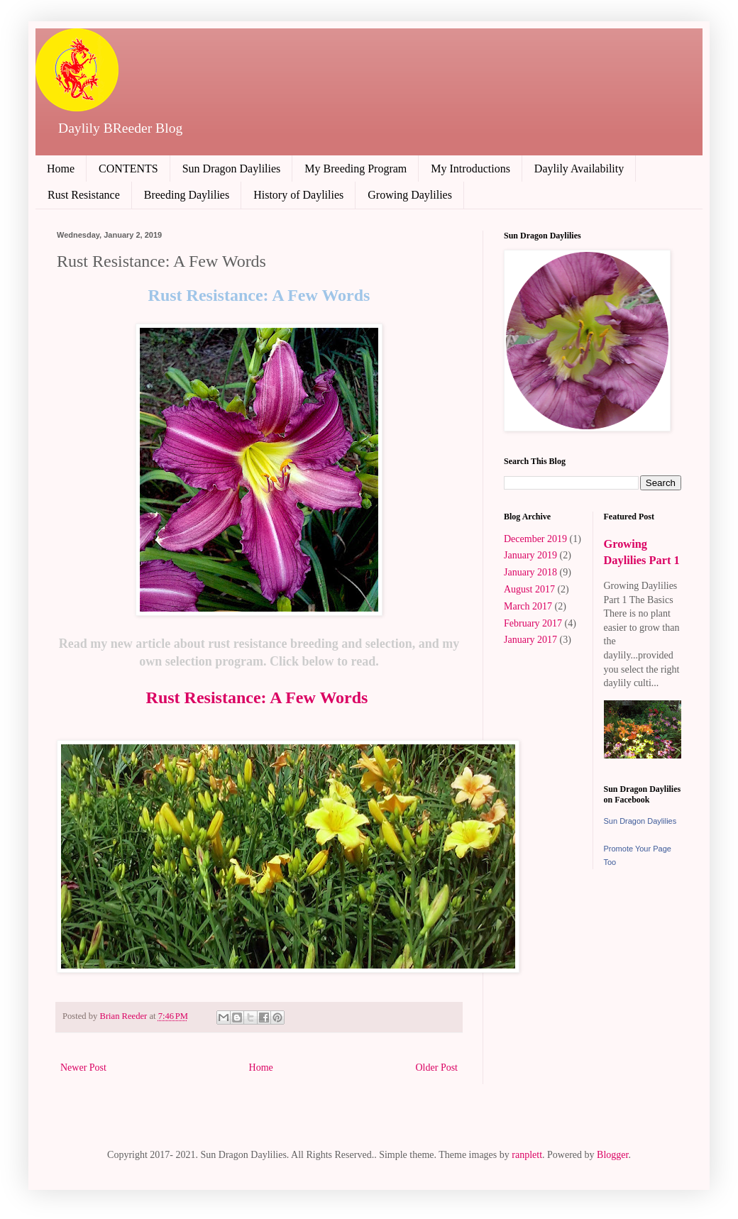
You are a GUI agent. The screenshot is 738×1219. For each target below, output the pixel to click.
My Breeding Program (355, 168)
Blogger (612, 1154)
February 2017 (533, 623)
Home (61, 168)
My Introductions (470, 168)
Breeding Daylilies (186, 195)
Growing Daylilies (410, 195)
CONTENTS (128, 168)
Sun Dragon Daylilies (231, 168)
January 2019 (530, 555)
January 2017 (530, 639)
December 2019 (535, 539)
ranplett (527, 1154)
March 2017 (528, 606)
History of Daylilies (298, 195)
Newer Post (83, 1067)
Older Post (437, 1067)
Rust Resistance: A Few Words (259, 697)
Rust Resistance (84, 195)
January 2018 (530, 572)
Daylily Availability (579, 168)
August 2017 (529, 589)
